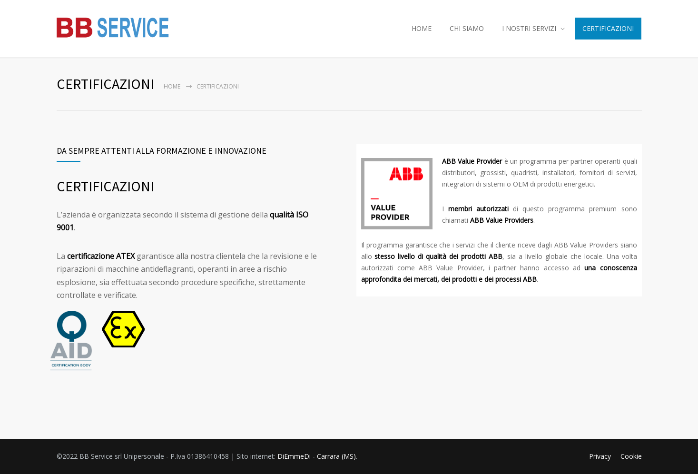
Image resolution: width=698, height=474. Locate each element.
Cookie (631, 456)
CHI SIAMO (467, 28)
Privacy (600, 456)
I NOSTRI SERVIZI (529, 28)
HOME (422, 28)
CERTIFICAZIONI (608, 28)
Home (172, 86)
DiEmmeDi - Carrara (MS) (316, 456)
